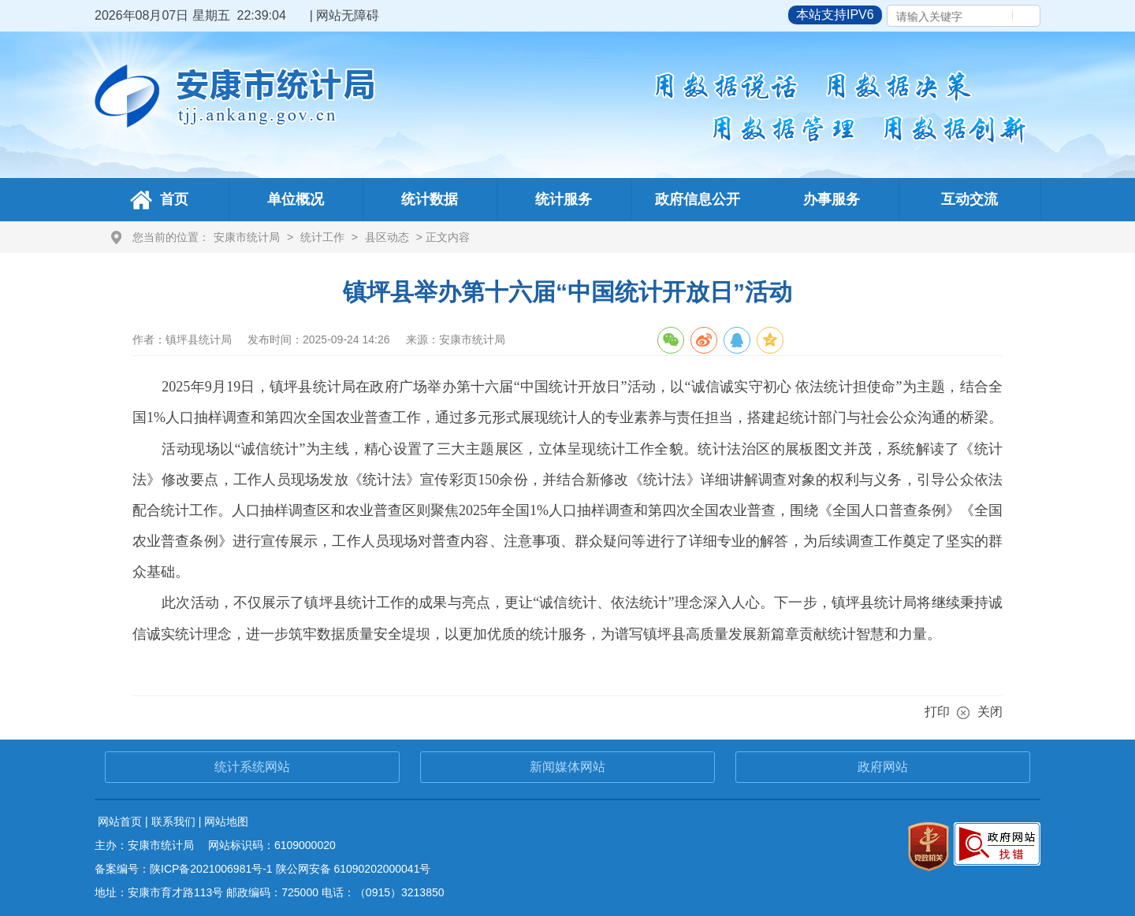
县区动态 (387, 237)
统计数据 (429, 199)
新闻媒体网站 (567, 766)
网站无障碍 (347, 15)
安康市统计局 (247, 237)
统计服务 (563, 199)
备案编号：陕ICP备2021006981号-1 (184, 868)
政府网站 (883, 766)
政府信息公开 (697, 199)
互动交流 (969, 199)
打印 (937, 711)
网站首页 (120, 821)
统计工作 (322, 237)
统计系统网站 (252, 766)
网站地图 (226, 821)
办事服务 (831, 199)
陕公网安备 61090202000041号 (353, 868)
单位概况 (295, 199)
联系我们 (173, 821)
